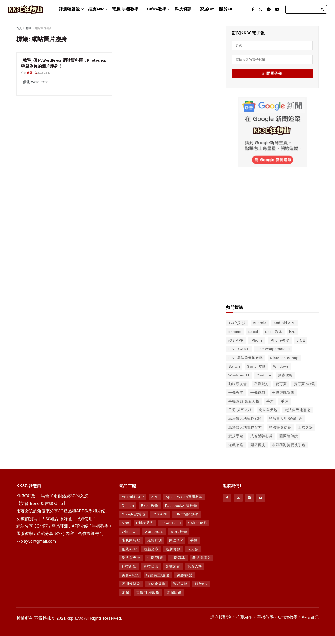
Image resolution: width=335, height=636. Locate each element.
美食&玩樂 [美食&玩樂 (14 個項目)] (130, 575)
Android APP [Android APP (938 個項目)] (133, 497)
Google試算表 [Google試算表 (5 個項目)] (133, 514)
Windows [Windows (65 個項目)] (281, 366)
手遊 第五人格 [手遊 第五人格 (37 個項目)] (240, 410)
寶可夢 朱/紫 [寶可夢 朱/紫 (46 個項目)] (304, 384)
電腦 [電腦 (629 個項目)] (125, 593)
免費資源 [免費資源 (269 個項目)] (154, 540)
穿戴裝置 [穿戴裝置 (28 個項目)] (172, 566)
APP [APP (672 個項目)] (155, 497)
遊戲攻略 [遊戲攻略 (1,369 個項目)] (180, 584)
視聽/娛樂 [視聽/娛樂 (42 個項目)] (185, 575)
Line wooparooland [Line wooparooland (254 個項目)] (273, 349)
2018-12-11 (42, 72)
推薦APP (96, 9)
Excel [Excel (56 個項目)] (253, 332)
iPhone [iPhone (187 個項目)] (257, 340)
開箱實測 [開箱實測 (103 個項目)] (257, 445)
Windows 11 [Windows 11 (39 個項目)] (239, 375)
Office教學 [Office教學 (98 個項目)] (145, 523)
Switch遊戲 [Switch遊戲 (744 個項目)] (197, 523)
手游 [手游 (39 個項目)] (270, 401)
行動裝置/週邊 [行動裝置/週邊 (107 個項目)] (158, 575)
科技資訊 (183, 9)
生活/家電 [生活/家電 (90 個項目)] (155, 558)
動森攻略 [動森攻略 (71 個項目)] (285, 375)
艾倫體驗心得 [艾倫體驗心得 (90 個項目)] (261, 436)
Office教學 (156, 9)
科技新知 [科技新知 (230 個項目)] (129, 566)
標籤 (28, 28)
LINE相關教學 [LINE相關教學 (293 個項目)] (186, 514)
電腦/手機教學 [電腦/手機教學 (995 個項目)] (148, 593)
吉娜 (29, 72)
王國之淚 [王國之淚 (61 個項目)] (305, 427)
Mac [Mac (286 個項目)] (125, 523)
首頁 (19, 28)
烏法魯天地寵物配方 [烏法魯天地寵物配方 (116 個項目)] (245, 427)
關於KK (226, 9)
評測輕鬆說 (69, 9)
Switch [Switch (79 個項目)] (234, 366)
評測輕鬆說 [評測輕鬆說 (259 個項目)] (131, 584)
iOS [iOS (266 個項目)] (292, 332)
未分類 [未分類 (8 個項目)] (193, 549)
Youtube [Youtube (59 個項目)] (264, 375)
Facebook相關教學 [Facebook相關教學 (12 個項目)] (181, 505)
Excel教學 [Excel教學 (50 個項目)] (273, 332)
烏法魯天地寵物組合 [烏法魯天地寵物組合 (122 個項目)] (285, 418)
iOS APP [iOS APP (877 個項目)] (160, 514)
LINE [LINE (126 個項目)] (300, 340)
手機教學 (265, 617)
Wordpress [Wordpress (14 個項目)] (153, 532)
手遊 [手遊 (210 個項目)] (284, 401)
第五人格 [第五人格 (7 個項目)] (194, 566)
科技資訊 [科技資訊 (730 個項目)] (151, 566)
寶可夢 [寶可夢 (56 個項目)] (281, 384)
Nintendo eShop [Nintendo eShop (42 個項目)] (284, 358)
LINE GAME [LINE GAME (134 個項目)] (239, 349)
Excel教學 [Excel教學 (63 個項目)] (149, 505)
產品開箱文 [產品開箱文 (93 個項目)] (201, 558)
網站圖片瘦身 (43, 28)
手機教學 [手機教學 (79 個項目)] (235, 392)
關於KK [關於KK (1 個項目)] (201, 584)
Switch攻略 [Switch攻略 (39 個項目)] (256, 366)
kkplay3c (75, 618)
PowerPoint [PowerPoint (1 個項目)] (171, 523)
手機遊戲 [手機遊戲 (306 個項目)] (257, 392)
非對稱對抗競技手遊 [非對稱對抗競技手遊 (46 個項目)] (288, 445)
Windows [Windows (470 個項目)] (129, 532)
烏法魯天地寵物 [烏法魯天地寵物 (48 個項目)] (298, 410)
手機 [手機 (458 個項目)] (194, 540)
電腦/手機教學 (125, 9)
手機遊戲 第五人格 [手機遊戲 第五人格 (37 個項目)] (243, 401)
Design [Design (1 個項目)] (128, 505)
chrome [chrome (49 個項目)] (234, 332)
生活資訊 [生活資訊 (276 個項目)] (177, 558)
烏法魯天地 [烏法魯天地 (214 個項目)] (268, 410)
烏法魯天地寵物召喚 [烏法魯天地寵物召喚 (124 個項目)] (245, 418)
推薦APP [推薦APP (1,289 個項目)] (129, 549)
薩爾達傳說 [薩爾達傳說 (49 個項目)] (288, 436)
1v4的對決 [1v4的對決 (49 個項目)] (237, 323)
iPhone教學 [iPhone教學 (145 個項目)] (280, 340)
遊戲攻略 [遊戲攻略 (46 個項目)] (235, 445)
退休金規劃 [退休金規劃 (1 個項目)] (156, 584)
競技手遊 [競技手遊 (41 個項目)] (235, 436)
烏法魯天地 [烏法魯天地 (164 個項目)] (131, 558)
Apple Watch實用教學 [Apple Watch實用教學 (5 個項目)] (184, 497)
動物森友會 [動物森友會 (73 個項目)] (237, 384)
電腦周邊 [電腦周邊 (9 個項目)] (174, 593)
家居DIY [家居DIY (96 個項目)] (176, 540)
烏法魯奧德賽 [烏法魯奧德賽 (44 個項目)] (280, 427)
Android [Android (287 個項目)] (260, 323)
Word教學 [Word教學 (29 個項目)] (178, 532)
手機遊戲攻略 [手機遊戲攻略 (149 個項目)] (283, 392)
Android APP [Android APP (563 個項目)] (284, 323)
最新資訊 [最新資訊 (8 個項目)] (173, 549)
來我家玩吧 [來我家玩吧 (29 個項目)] (131, 540)
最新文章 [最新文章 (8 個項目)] (151, 549)
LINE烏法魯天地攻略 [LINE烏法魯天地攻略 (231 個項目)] (245, 358)
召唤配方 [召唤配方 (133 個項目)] (261, 384)
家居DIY (207, 9)
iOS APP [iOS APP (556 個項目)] (236, 340)
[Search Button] (322, 9)
